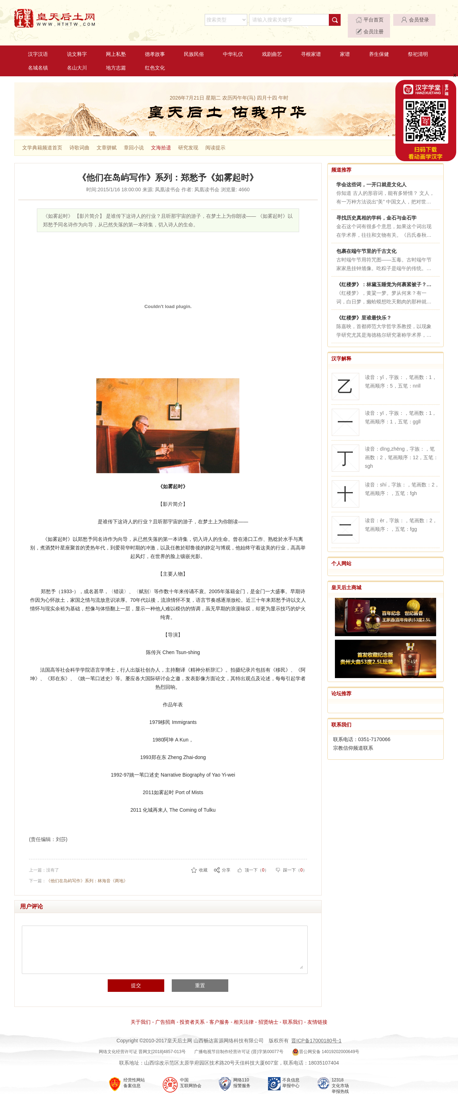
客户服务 (219, 1013)
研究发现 (188, 138)
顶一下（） (257, 860)
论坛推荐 (341, 684)
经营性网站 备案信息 (134, 1074)
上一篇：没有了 (44, 860)
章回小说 (134, 138)
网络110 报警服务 (241, 1074)
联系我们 (341, 716)
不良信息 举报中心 (290, 1074)
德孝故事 (155, 45)
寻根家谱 (311, 45)
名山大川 (77, 58)
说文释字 (77, 45)
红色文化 (155, 58)
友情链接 (317, 1013)
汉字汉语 (38, 45)
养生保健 (379, 45)
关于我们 (141, 1013)
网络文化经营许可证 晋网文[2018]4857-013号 (142, 1042)
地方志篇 (116, 58)
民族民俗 (194, 45)
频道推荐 (341, 160)
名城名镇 (38, 58)
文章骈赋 (107, 138)
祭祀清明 (418, 45)
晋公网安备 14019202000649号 (326, 1042)
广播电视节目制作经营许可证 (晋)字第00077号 (238, 1042)
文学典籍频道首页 (42, 138)
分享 (226, 860)
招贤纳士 (268, 1013)
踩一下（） (295, 860)
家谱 (345, 45)
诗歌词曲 (79, 138)
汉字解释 (341, 349)
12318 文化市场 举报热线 (340, 1077)
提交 (138, 976)
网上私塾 (116, 45)
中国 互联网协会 (190, 1074)
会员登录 (378, 19)
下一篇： (78, 871)
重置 (198, 976)
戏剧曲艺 (272, 45)
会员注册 (422, 19)
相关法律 (244, 1013)
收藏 (203, 860)
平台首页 (334, 19)
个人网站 (341, 554)
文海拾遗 (161, 138)
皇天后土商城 (346, 578)
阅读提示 (215, 138)
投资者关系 (192, 1013)
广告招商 (165, 1013)
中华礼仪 (233, 45)
